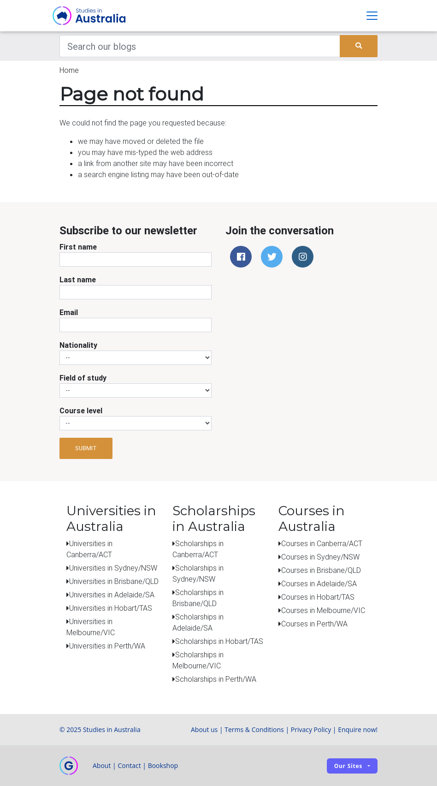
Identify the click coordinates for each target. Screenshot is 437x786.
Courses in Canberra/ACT (321, 543)
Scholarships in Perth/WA (215, 679)
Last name (77, 279)
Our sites (348, 766)
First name (78, 246)
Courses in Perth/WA (314, 623)
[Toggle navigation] (372, 15)
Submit (86, 448)
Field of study (82, 377)
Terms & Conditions (254, 729)
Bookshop (163, 765)
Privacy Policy (311, 729)
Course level (80, 410)
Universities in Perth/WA (107, 645)
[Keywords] (199, 46)
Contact (129, 765)
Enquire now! (358, 729)
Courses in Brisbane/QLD (321, 570)
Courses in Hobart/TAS (317, 596)
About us (204, 729)
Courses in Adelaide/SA (319, 583)
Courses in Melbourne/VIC (323, 610)
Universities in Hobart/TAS (110, 608)
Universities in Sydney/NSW (113, 567)
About (102, 765)
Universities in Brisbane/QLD (114, 581)
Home (69, 70)
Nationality (78, 345)
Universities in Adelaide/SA (111, 594)
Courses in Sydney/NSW (320, 556)
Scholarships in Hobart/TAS (219, 641)
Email (68, 312)
